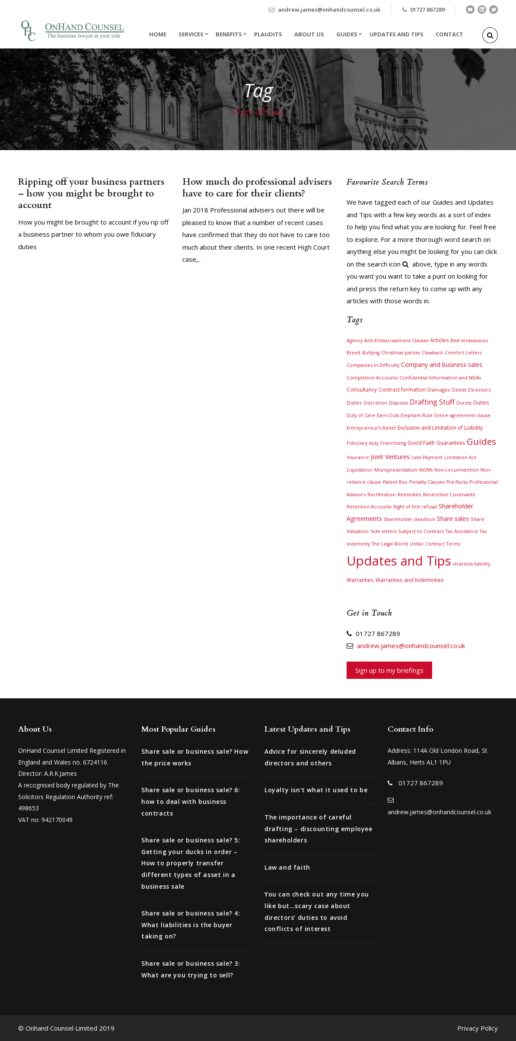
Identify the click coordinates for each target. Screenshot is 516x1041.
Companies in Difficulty (373, 365)
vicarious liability (471, 564)
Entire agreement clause (462, 415)
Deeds (459, 390)
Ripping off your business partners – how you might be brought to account (91, 194)
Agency (355, 340)
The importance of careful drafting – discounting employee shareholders (318, 828)
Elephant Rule (417, 415)
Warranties (360, 579)
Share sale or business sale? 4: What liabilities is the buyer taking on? (190, 924)
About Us (309, 34)
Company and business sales (441, 364)
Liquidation (360, 470)
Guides (346, 34)
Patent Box (395, 482)
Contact (449, 34)
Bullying (370, 353)
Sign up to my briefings (389, 670)
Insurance (358, 457)
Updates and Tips (396, 34)
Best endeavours (469, 340)
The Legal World (390, 544)
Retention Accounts (369, 507)
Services (191, 34)
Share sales (453, 518)
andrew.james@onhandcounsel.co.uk (329, 9)
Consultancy (362, 389)
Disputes (398, 403)
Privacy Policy (477, 1028)
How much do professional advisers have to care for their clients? (257, 188)
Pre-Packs (457, 482)
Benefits (229, 34)
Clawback (432, 353)
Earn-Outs (388, 415)
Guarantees (450, 443)
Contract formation (402, 389)
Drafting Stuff (432, 402)
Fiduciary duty (363, 443)
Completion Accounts (372, 377)
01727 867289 (427, 9)
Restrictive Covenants (449, 494)
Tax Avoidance (462, 531)
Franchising (393, 443)
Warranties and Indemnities (410, 579)
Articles (439, 340)
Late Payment (427, 457)
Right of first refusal (415, 507)
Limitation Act (460, 457)
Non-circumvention (456, 470)
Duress (463, 403)
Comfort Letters (463, 353)
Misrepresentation (395, 469)
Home (157, 34)
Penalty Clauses (427, 482)
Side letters (383, 531)
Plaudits (268, 34)
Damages (438, 389)
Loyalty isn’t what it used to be (315, 790)
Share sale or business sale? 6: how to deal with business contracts (190, 801)
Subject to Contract (421, 531)
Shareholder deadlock (409, 519)
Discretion (375, 403)
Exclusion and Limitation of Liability (440, 427)
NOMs (426, 470)
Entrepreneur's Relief (371, 428)
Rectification (381, 495)
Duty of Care (361, 415)
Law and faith (287, 867)
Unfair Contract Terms (435, 544)
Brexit (353, 352)
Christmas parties (400, 353)
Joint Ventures (390, 457)
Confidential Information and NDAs (440, 377)
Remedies (409, 494)
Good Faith (421, 443)
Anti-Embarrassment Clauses (396, 340)
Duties (481, 402)
